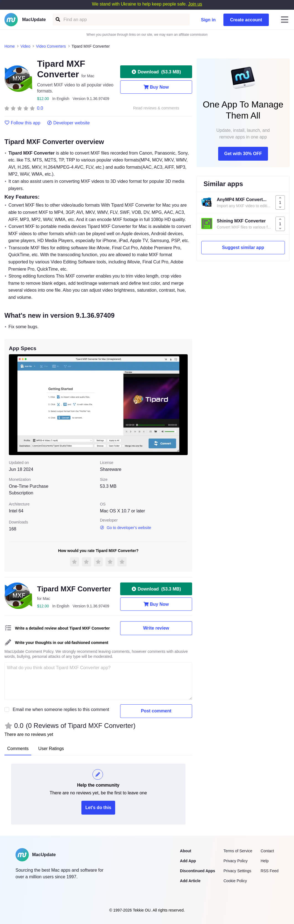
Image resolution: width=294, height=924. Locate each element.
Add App (188, 860)
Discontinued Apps (197, 870)
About (185, 850)
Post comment (156, 711)
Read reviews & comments (156, 108)
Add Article (190, 880)
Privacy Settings (237, 870)
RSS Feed (269, 870)
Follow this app (22, 123)
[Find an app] (57, 19)
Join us (195, 4)
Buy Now (156, 87)
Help (265, 860)
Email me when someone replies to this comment (61, 709)
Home (9, 46)
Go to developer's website (125, 527)
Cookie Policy (235, 880)
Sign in (208, 20)
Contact (267, 850)
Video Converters (51, 46)
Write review (156, 628)
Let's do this (98, 807)
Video (25, 46)
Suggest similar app (243, 247)
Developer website (68, 123)
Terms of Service (237, 850)
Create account (246, 20)
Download (156, 72)
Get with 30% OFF (243, 153)
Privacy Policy (235, 860)
